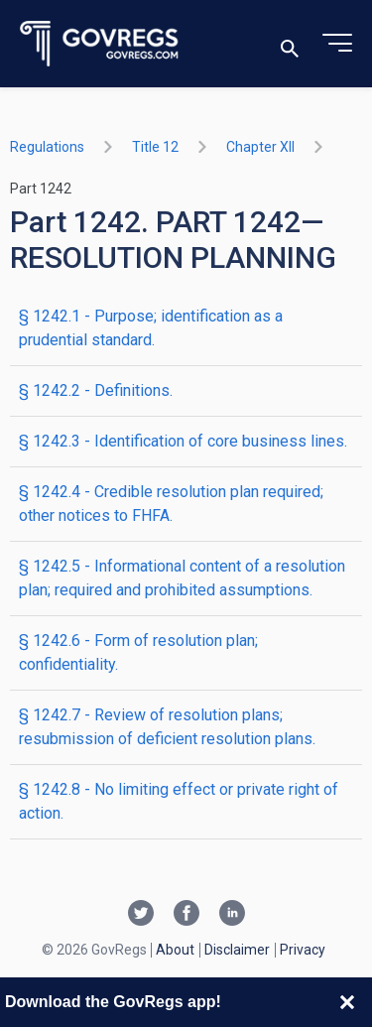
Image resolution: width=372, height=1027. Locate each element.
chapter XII (260, 147)
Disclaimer (237, 950)
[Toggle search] (290, 44)
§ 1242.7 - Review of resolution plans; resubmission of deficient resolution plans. (167, 727)
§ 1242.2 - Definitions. (96, 390)
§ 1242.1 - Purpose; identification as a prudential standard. (151, 328)
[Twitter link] (141, 915)
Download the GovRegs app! (113, 1001)
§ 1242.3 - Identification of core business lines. (183, 441)
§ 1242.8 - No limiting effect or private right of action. (178, 801)
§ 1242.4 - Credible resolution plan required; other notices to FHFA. (171, 503)
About (175, 950)
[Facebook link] (186, 915)
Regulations (47, 147)
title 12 (155, 147)
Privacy (302, 950)
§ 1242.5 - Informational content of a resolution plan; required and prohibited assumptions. (182, 578)
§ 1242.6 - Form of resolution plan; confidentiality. (138, 652)
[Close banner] (347, 1002)
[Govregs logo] (100, 44)
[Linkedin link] (232, 915)
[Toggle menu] (337, 44)
